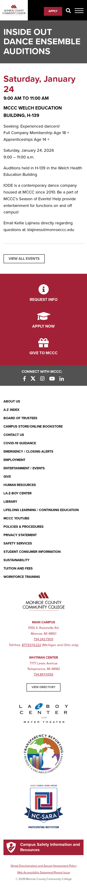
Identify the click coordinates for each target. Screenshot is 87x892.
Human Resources (19, 485)
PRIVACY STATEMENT (20, 535)
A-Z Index (11, 410)
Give (7, 477)
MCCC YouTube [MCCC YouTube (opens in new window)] (16, 518)
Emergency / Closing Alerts (28, 452)
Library (10, 502)
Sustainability (16, 560)
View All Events (24, 258)
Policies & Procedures (23, 527)
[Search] (68, 11)
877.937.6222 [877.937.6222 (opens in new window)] (31, 645)
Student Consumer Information (32, 552)
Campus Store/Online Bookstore (33, 426)
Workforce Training (21, 577)
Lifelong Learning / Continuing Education (41, 510)
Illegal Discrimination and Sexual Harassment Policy (44, 866)
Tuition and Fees (18, 568)
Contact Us (13, 435)
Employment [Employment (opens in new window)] (14, 460)
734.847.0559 (43, 674)
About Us (11, 401)
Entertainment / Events (24, 468)
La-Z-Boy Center (17, 493)
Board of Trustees (20, 418)
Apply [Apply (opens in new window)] (53, 11)
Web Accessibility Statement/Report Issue (43, 872)
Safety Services (17, 543)
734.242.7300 (43, 639)
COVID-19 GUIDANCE (19, 443)
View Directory (43, 687)
